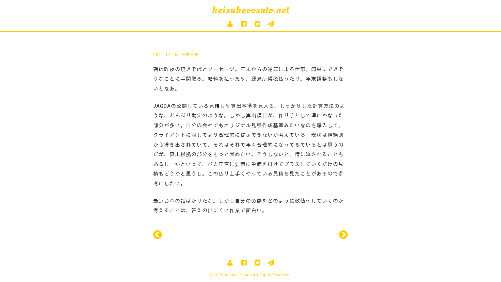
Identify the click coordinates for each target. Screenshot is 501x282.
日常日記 (190, 54)
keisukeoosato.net (250, 10)
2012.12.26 (165, 54)
